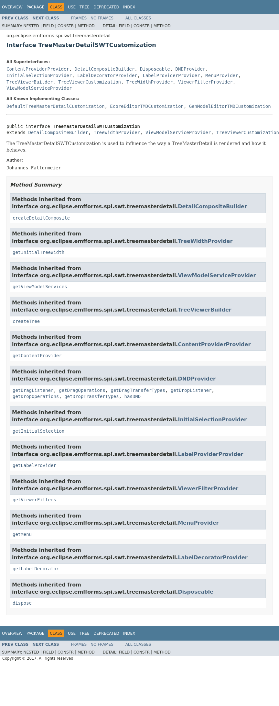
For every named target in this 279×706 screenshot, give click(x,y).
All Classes (138, 18)
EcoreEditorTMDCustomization (147, 106)
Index (129, 7)
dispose (22, 603)
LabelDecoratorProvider (107, 75)
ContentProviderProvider (37, 69)
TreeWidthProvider (149, 82)
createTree (26, 321)
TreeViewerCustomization (89, 82)
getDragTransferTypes (138, 390)
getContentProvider (37, 355)
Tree (85, 7)
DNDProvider (191, 69)
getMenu (22, 534)
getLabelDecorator (36, 568)
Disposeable (155, 69)
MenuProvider (221, 75)
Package (35, 7)
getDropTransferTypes (91, 396)
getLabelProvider (34, 465)
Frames (79, 18)
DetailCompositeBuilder (104, 69)
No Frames (102, 18)
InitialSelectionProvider (39, 75)
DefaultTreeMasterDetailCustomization (55, 106)
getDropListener (191, 390)
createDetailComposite (41, 218)
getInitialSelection (38, 431)
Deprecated (106, 7)
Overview (12, 7)
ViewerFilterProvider (205, 82)
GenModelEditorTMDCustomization (230, 106)
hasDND (132, 396)
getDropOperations (36, 396)
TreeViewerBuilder (29, 82)
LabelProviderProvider (171, 75)
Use (72, 7)
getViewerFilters (34, 499)
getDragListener (33, 390)
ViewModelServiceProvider (39, 88)
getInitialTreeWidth (38, 252)
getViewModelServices (40, 286)
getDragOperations (82, 390)
